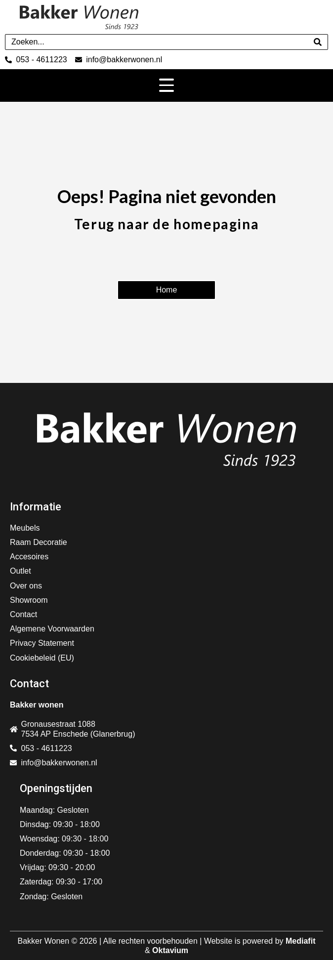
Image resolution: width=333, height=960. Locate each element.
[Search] (318, 42)
